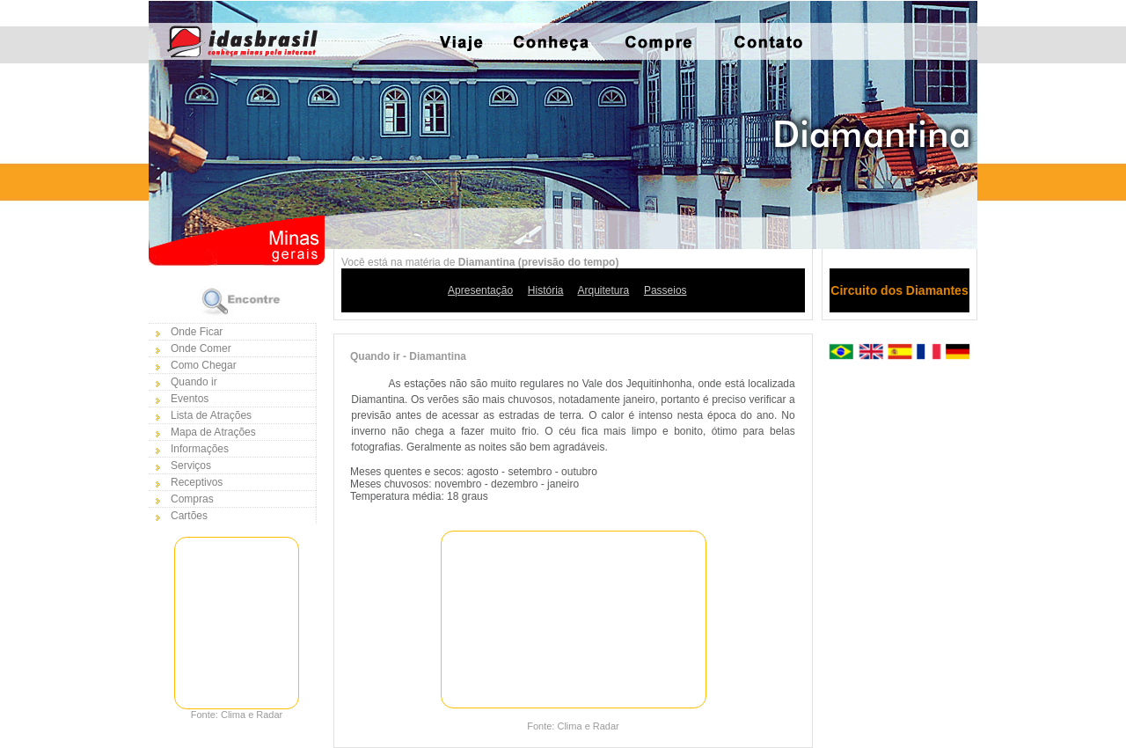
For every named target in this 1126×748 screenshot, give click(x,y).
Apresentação (480, 290)
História (546, 290)
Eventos (189, 398)
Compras (192, 499)
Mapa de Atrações (213, 432)
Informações (200, 449)
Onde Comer (201, 348)
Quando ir (194, 382)
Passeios (665, 290)
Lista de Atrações (211, 415)
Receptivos (197, 482)
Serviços (191, 465)
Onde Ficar (197, 332)
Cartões (189, 516)
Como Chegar (204, 365)
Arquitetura (604, 290)
